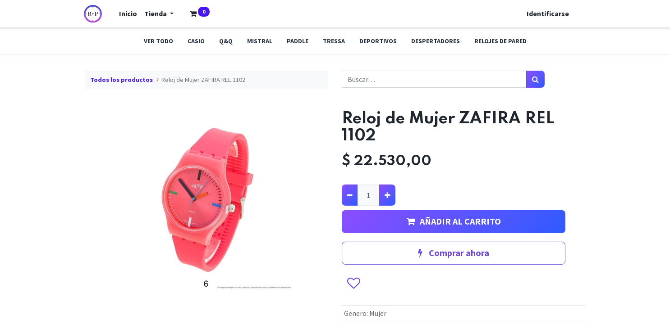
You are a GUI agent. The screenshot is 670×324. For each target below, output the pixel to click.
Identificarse (547, 13)
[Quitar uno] (350, 194)
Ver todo (158, 41)
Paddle (297, 41)
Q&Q (226, 41)
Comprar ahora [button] (453, 252)
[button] (353, 283)
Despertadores (435, 41)
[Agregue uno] (387, 194)
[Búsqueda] (535, 79)
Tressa (334, 41)
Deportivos (378, 41)
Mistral (259, 41)
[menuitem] (129, 13)
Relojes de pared (500, 41)
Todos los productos (121, 80)
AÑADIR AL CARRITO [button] (454, 221)
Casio (196, 41)
